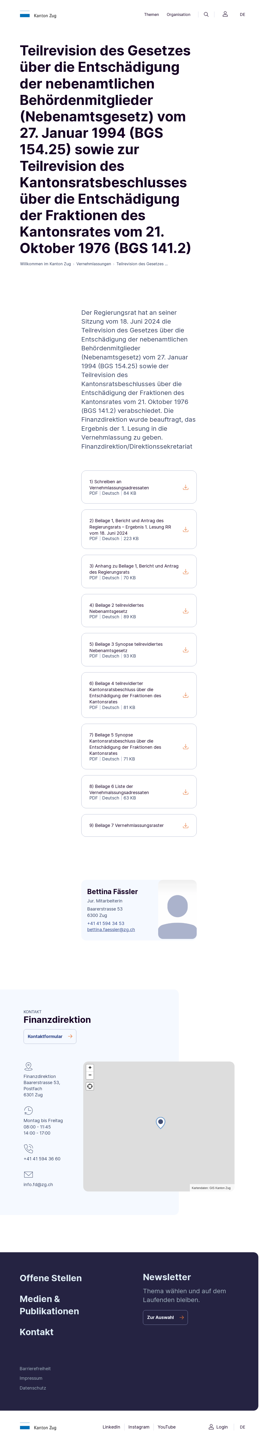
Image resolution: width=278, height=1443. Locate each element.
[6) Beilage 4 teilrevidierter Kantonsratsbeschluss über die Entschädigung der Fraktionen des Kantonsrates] (139, 696)
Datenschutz (33, 1389)
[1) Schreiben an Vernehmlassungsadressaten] (139, 488)
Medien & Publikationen (49, 1305)
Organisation (178, 14)
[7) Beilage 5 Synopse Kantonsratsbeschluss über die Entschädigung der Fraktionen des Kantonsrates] (139, 747)
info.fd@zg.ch (38, 1185)
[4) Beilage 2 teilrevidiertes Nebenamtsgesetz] (139, 611)
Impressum (31, 1379)
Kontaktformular (45, 1037)
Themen (151, 14)
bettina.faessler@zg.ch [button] (111, 930)
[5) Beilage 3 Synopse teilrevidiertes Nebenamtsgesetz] (139, 650)
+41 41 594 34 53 (105, 924)
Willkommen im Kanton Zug (45, 264)
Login (222, 1427)
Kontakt (37, 1332)
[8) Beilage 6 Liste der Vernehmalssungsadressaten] (139, 793)
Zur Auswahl (160, 1318)
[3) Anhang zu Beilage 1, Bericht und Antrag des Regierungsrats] (139, 572)
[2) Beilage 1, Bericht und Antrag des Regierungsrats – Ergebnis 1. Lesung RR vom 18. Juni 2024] (139, 530)
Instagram (139, 1427)
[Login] (225, 14)
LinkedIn (111, 1427)
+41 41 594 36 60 (42, 1159)
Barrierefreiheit (35, 1369)
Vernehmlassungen (93, 264)
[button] (160, 1128)
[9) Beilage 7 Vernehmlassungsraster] (139, 826)
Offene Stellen (51, 1279)
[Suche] (206, 14)
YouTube (167, 1427)
